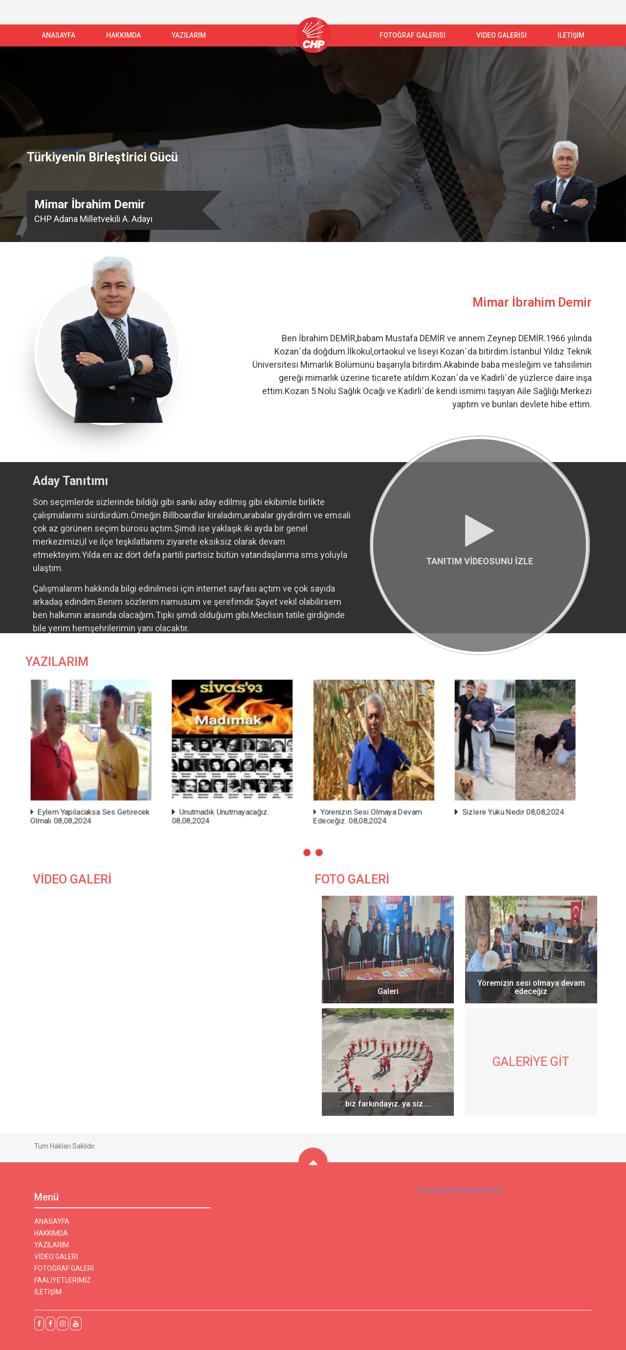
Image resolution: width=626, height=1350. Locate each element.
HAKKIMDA (51, 1237)
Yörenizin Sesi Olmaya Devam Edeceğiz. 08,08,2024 (362, 812)
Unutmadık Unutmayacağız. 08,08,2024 (228, 812)
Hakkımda (123, 35)
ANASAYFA (58, 35)
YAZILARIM (189, 35)
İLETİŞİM (571, 35)
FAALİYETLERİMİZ (62, 1284)
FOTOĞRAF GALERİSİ (413, 35)
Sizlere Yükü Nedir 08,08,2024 (495, 808)
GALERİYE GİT (535, 1062)
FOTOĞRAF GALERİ (64, 1273)
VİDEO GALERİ (56, 1261)
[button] (307, 845)
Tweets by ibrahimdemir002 (459, 1194)
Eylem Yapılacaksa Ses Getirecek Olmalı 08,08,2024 (109, 812)
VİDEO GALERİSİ (501, 35)
